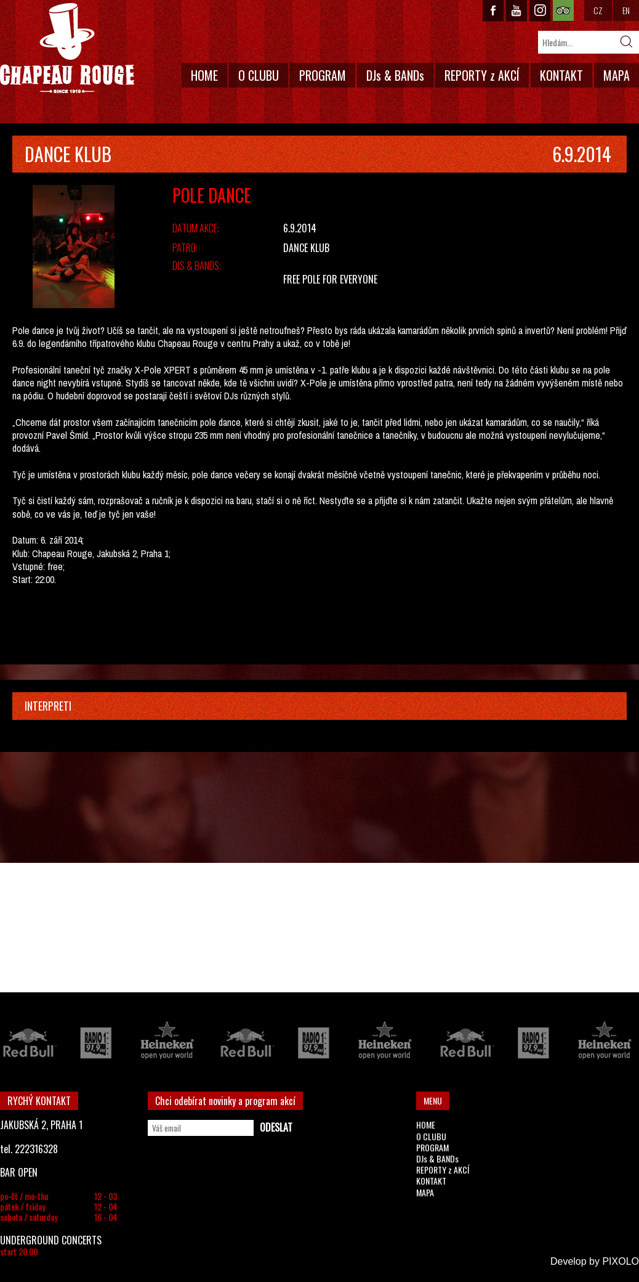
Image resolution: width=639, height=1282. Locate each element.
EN (626, 10)
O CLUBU (258, 75)
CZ (598, 10)
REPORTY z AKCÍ (482, 75)
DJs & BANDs (395, 75)
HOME (204, 75)
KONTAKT (561, 75)
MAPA (616, 75)
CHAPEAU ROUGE (67, 48)
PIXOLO (620, 1261)
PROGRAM (322, 75)
